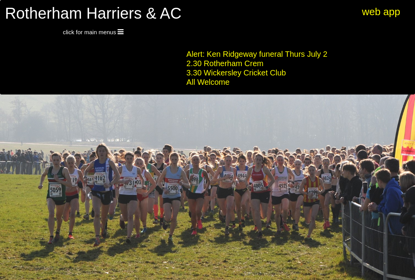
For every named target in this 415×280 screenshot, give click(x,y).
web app (381, 12)
